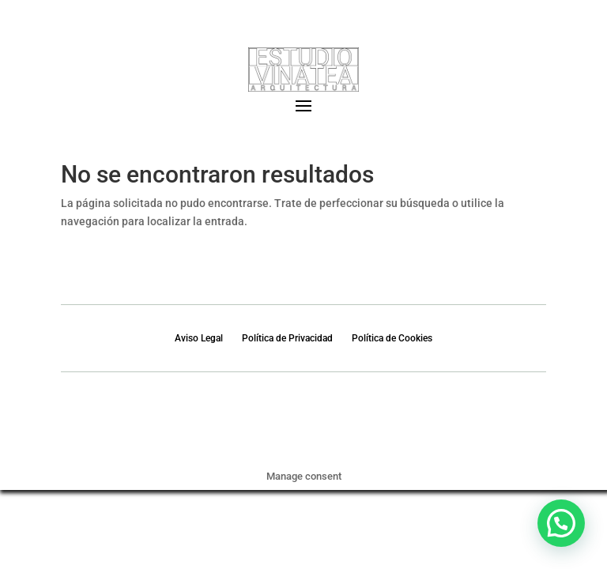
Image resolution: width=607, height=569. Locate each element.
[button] (561, 523)
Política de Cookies (392, 338)
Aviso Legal (199, 338)
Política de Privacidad (287, 338)
